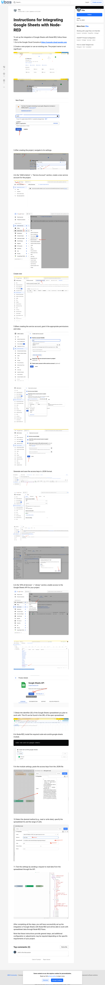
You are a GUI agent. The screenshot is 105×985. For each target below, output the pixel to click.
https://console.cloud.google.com (54, 42)
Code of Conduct (36, 959)
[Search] (14, 2)
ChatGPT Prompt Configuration (89, 39)
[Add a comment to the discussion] (43, 953)
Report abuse (46, 959)
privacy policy (52, 976)
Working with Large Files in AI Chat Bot (89, 32)
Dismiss (45, 980)
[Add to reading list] (4, 81)
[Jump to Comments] (4, 74)
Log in (87, 2)
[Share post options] (4, 87)
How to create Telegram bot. (89, 46)
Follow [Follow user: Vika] (90, 14)
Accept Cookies (57, 980)
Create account (97, 2)
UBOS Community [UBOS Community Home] (12, 975)
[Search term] (41, 2)
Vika (19, 10)
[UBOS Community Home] (6, 2)
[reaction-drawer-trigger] (4, 68)
